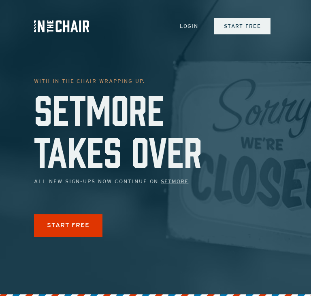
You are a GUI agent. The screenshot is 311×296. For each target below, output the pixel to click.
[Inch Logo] (61, 26)
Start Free (242, 26)
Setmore (174, 182)
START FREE (68, 225)
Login (189, 26)
